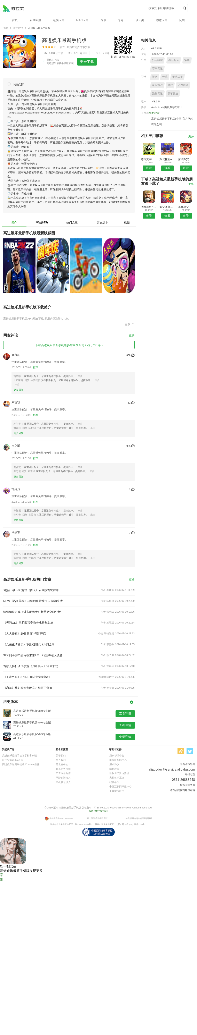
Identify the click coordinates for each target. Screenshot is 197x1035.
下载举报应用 (116, 791)
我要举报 (114, 782)
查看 (149, 168)
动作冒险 (183, 85)
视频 (127, 222)
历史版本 (102, 222)
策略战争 (177, 76)
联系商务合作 (63, 768)
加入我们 (61, 760)
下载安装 (85, 47)
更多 (130, 324)
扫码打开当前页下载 (123, 56)
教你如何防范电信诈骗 (182, 790)
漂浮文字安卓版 (149, 159)
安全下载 (87, 61)
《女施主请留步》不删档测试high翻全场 (29, 644)
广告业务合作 (63, 773)
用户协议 (114, 764)
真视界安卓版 (186, 207)
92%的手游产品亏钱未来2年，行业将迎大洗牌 (32, 655)
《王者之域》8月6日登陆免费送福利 (26, 677)
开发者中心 (62, 764)
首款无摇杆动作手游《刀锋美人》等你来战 (30, 666)
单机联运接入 (63, 782)
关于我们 (61, 755)
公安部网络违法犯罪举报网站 (139, 818)
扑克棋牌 (157, 60)
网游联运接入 (63, 777)
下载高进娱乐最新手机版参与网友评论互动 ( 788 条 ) (69, 345)
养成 (164, 76)
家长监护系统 (116, 777)
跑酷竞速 (157, 93)
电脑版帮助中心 (118, 760)
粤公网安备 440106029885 (61, 818)
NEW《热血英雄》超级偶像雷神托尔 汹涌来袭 (33, 601)
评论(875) (41, 222)
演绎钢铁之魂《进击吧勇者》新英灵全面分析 (32, 611)
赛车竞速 (173, 60)
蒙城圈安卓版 (186, 159)
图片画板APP (149, 207)
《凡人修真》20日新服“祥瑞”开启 (24, 633)
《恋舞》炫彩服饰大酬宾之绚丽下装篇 (27, 687)
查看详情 (125, 713)
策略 (187, 60)
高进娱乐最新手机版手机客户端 (19, 755)
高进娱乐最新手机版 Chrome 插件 (20, 764)
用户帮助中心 (116, 755)
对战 (170, 85)
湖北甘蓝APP (167, 159)
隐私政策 (154, 112)
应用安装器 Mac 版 (12, 760)
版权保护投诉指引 (119, 773)
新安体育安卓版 (167, 207)
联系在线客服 (187, 784)
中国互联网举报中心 (120, 786)
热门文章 (72, 222)
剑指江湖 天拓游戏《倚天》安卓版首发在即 (31, 590)
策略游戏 (157, 85)
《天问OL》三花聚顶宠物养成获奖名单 (28, 622)
